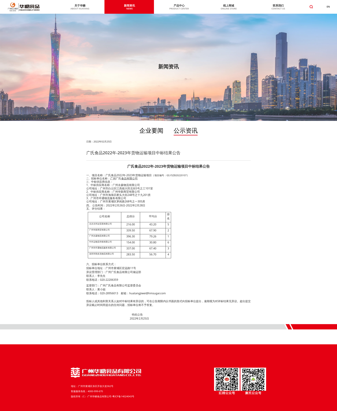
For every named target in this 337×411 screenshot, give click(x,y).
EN (328, 6)
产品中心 (179, 7)
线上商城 (229, 7)
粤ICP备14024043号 (123, 396)
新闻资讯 (129, 7)
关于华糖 (80, 7)
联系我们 (278, 7)
